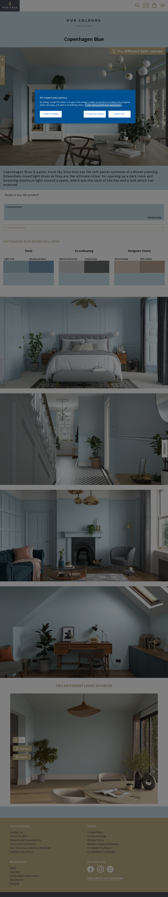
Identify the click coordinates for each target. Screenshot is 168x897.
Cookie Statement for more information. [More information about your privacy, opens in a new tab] (103, 105)
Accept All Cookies (95, 114)
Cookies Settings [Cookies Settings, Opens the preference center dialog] (51, 114)
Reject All (119, 114)
